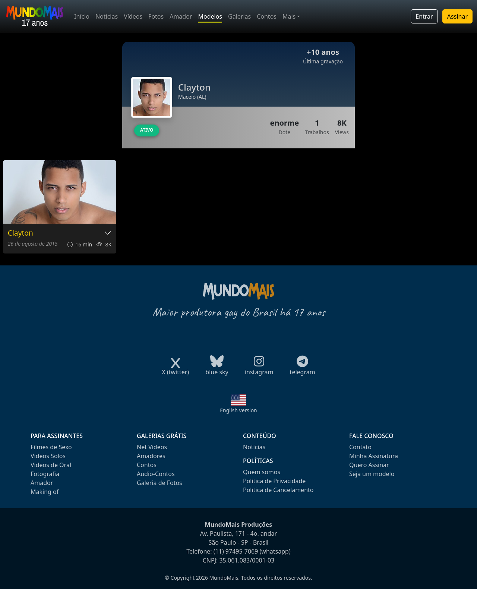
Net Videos (152, 447)
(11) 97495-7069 (236, 551)
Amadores (151, 456)
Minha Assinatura (373, 456)
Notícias (106, 16)
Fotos (156, 16)
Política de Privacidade (274, 481)
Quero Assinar (369, 465)
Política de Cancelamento (278, 490)
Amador (181, 16)
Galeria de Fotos (159, 483)
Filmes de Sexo (51, 447)
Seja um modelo (371, 474)
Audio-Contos (156, 474)
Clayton (20, 233)
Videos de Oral (51, 465)
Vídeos (133, 16)
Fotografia (45, 474)
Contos (267, 16)
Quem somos (261, 472)
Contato (360, 447)
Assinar (457, 16)
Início (81, 16)
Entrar (424, 16)
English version (238, 410)
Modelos (210, 16)
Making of (45, 492)
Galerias (239, 16)
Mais (289, 16)
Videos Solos (48, 456)
